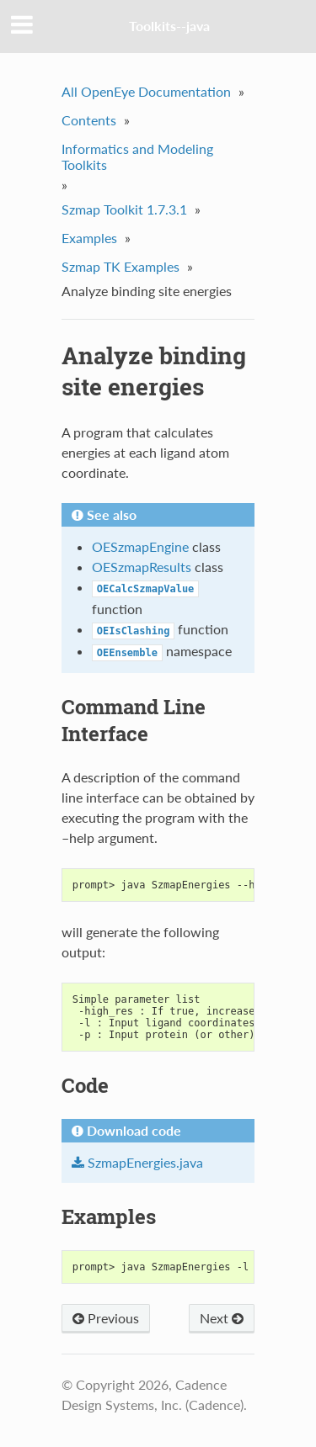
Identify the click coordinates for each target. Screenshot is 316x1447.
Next (222, 1318)
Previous (105, 1318)
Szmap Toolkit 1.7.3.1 (124, 209)
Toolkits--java (169, 26)
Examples (89, 238)
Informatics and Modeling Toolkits (137, 156)
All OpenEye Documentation (146, 91)
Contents (89, 120)
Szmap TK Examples (120, 266)
